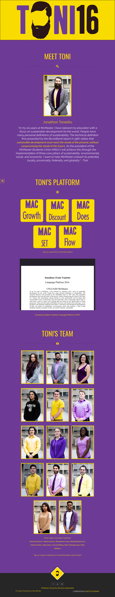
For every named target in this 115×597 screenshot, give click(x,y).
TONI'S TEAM (57, 333)
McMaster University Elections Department (57, 588)
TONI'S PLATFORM (57, 182)
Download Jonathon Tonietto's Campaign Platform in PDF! (57, 315)
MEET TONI (57, 56)
